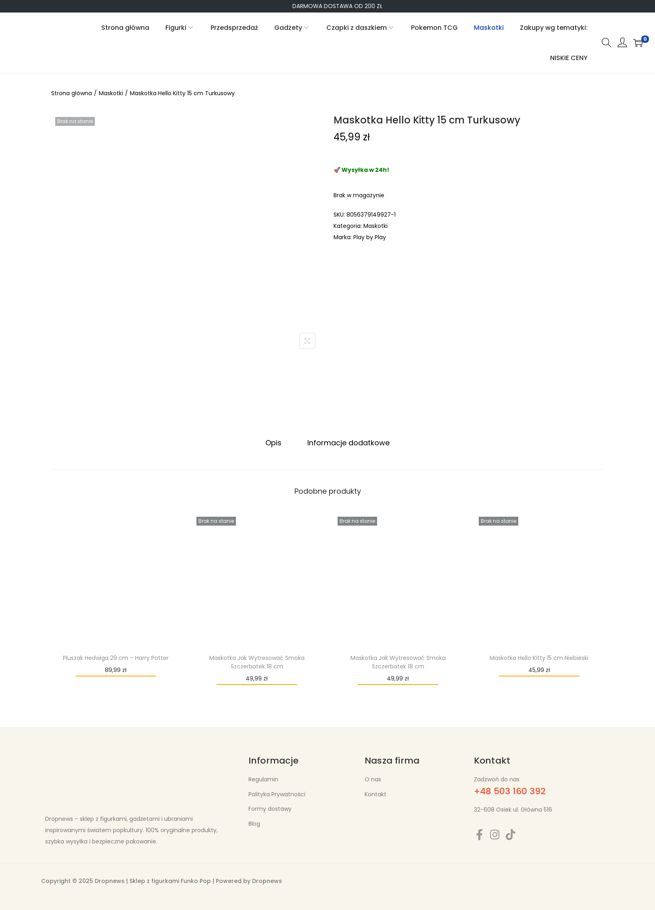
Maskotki (111, 93)
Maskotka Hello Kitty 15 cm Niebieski (539, 658)
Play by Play (369, 237)
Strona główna (71, 93)
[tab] (273, 443)
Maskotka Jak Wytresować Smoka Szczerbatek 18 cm (257, 662)
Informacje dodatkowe (348, 443)
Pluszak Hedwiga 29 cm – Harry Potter (116, 658)
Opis (273, 443)
